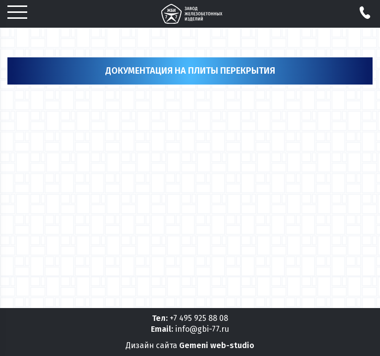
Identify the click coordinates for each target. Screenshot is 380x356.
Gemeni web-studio (216, 345)
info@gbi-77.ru (202, 329)
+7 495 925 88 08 (199, 318)
